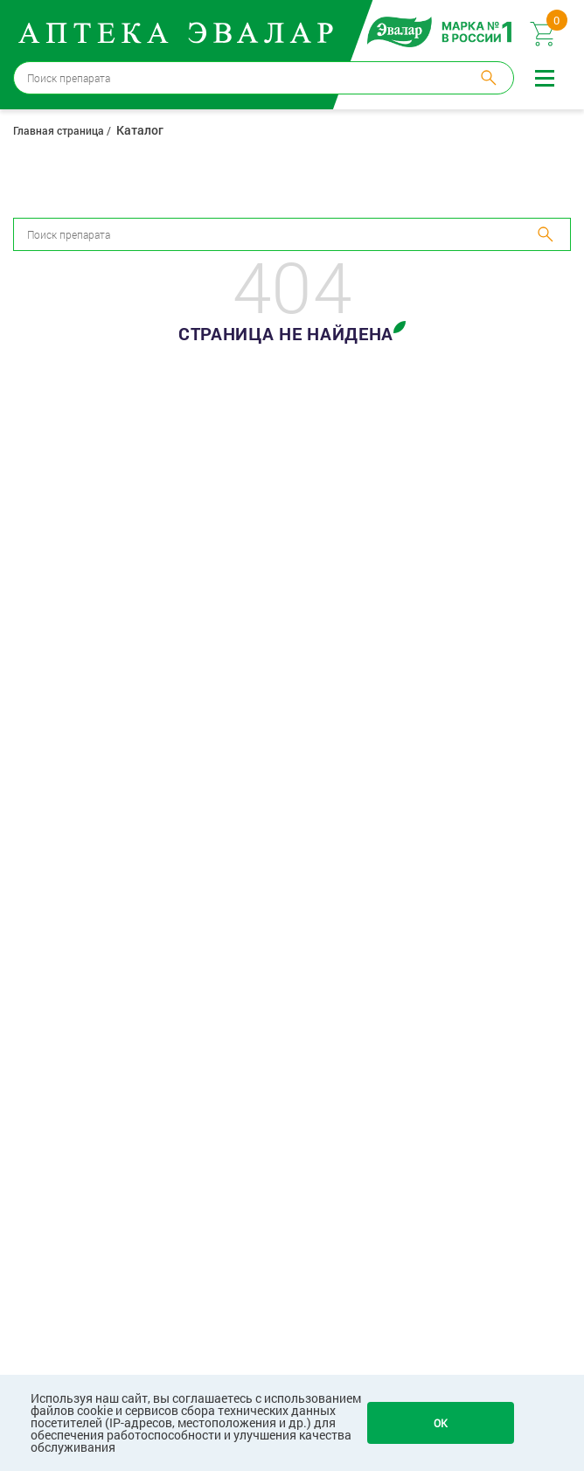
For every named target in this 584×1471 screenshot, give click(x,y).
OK (441, 1423)
